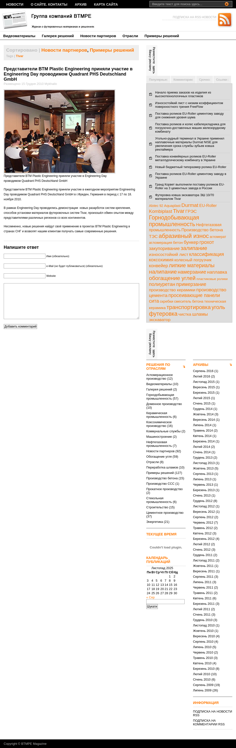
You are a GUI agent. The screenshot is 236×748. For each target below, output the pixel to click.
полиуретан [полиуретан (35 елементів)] (162, 284)
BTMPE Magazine (33, 744)
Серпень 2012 (203, 517)
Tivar (19, 56)
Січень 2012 (202, 549)
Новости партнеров (98, 36)
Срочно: (204, 79)
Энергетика (154, 522)
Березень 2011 (204, 604)
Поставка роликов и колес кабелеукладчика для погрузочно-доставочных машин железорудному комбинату (190, 127)
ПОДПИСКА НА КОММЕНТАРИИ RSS (209, 722)
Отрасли (130, 36)
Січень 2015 (202, 403)
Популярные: (158, 79)
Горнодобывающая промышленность (160, 396)
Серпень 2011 (203, 576)
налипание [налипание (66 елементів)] (163, 272)
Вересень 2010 (204, 636)
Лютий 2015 (201, 398)
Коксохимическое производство (159, 424)
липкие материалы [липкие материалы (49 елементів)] (192, 265)
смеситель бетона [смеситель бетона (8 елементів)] (188, 301)
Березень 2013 (204, 490)
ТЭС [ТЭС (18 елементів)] (153, 236)
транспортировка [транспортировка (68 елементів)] (188, 307)
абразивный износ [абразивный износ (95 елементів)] (184, 236)
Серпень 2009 (203, 685)
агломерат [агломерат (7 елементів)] (218, 237)
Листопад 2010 (204, 625)
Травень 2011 (203, 593)
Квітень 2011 (202, 598)
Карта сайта (106, 4)
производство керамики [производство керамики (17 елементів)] (172, 289)
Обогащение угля (159, 456)
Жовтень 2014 (203, 414)
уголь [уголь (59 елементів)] (218, 307)
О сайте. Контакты (49, 4)
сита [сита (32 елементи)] (154, 301)
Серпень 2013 (203, 474)
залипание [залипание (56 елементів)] (194, 248)
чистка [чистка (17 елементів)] (184, 314)
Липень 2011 (202, 582)
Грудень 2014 (203, 409)
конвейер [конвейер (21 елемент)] (158, 265)
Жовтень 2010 (203, 631)
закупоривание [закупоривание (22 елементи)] (164, 248)
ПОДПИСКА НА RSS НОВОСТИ (194, 17)
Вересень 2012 (204, 512)
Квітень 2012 (202, 533)
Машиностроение (159, 436)
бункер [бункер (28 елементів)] (191, 242)
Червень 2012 (203, 522)
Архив (81, 4)
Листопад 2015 (204, 382)
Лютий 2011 (201, 609)
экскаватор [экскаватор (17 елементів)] (159, 319)
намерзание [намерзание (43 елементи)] (192, 272)
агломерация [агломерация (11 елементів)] (160, 242)
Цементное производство (164, 512)
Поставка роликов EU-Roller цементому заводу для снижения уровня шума (189, 115)
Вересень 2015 (204, 387)
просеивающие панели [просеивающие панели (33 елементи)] (194, 295)
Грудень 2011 (203, 555)
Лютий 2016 (201, 376)
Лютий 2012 (201, 544)
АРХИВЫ (200, 365)
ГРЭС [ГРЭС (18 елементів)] (191, 211)
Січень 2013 (202, 495)
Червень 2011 (203, 587)
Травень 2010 (203, 658)
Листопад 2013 (204, 463)
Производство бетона (162, 478)
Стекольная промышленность (159, 500)
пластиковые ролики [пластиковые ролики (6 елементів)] (212, 279)
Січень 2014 (202, 452)
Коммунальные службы (163, 431)
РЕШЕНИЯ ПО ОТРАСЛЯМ (158, 367)
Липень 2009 (202, 690)
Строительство (157, 507)
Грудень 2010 (203, 620)
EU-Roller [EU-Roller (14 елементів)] (208, 205)
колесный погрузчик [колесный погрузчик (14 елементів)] (192, 260)
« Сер (150, 597)
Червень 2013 (203, 484)
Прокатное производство (164, 489)
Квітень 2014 (202, 436)
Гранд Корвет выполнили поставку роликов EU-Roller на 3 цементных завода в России (189, 186)
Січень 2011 (202, 614)
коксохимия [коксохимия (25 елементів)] (161, 259)
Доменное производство (164, 404)
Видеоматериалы (19, 36)
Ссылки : (222, 79)
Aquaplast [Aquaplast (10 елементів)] (172, 205)
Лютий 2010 (201, 674)
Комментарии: (183, 79)
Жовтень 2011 (203, 566)
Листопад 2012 (204, 506)
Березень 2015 (204, 392)
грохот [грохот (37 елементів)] (206, 242)
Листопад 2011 (204, 560)
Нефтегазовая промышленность (159, 444)
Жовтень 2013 (203, 468)
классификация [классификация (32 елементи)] (206, 254)
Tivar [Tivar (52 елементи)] (178, 211)
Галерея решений (58, 36)
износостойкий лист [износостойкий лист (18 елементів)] (168, 254)
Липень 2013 (202, 479)
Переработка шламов (162, 467)
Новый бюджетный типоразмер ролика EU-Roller (190, 167)
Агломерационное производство (159, 376)
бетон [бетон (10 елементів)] (178, 242)
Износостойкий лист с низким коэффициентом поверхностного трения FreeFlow (189, 105)
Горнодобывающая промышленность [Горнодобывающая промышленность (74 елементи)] (174, 220)
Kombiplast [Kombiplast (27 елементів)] (160, 211)
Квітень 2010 (202, 663)
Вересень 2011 (204, 571)
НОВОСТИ (14, 4)
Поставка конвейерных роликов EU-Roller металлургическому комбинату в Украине (185, 158)
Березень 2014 (204, 441)
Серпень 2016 (203, 371)
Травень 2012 (203, 528)
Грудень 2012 (203, 501)
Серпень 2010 (203, 641)
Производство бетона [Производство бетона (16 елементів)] (202, 230)
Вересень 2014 (204, 419)
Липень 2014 (202, 425)
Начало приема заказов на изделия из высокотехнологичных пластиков (183, 94)
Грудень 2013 (203, 457)
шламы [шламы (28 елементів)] (200, 314)
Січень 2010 (202, 679)
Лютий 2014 (201, 447)
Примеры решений (162, 36)
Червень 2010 (203, 652)
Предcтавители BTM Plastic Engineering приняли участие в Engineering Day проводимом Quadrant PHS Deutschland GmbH (68, 74)
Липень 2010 (202, 647)
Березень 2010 (204, 668)
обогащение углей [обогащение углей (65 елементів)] (172, 278)
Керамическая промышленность (159, 415)
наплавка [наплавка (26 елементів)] (217, 272)
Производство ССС (160, 483)
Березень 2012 (204, 539)
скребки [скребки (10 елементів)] (166, 301)
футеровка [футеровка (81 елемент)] (163, 314)
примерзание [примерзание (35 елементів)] (191, 284)
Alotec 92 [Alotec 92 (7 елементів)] (156, 206)
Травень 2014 (203, 430)
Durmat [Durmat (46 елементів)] (189, 205)
